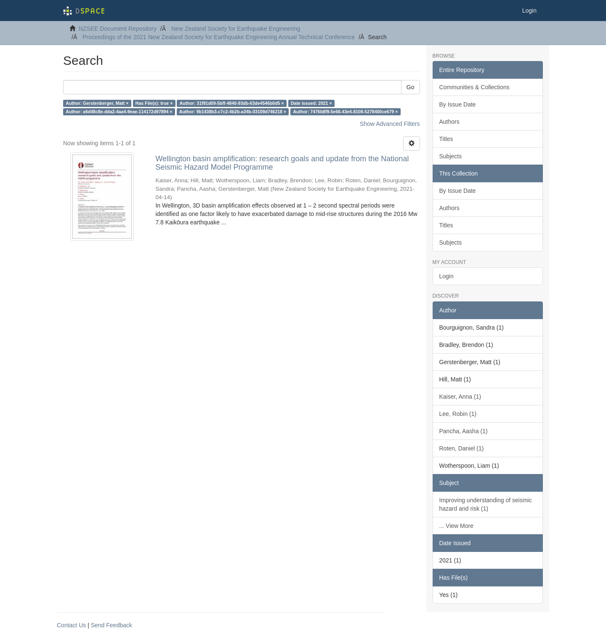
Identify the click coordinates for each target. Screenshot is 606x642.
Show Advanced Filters (390, 123)
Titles (446, 139)
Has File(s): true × (154, 103)
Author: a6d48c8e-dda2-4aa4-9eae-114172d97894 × (119, 111)
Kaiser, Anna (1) (460, 396)
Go (411, 87)
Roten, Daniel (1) (461, 448)
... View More (456, 525)
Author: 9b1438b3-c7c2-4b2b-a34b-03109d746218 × (232, 111)
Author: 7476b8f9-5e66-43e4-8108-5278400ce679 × (345, 111)
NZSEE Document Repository (118, 28)
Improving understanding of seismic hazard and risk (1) (485, 504)
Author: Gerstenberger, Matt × (97, 103)
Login (446, 276)
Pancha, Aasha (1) (463, 431)
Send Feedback (111, 625)
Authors (449, 121)
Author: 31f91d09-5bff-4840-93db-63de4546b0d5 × (232, 103)
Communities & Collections (474, 87)
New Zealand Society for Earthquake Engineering (235, 28)
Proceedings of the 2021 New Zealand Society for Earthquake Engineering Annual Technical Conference (218, 37)
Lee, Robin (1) (458, 413)
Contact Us (71, 625)
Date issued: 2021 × (311, 103)
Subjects (450, 156)
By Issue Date (457, 104)
